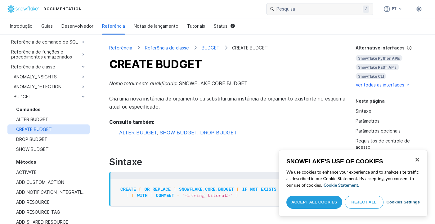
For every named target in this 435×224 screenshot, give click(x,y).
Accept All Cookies (314, 202)
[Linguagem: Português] (393, 9)
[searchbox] (318, 9)
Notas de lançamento (156, 26)
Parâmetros (367, 121)
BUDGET (211, 47)
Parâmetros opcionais (378, 130)
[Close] (417, 159)
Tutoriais (196, 26)
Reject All (364, 202)
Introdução (21, 26)
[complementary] (390, 66)
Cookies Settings (403, 202)
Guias (47, 26)
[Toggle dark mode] (419, 9)
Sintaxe (363, 111)
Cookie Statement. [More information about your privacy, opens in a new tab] (341, 185)
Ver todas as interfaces (383, 84)
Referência (113, 26)
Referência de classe (167, 47)
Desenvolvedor (77, 26)
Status (224, 26)
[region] (353, 183)
